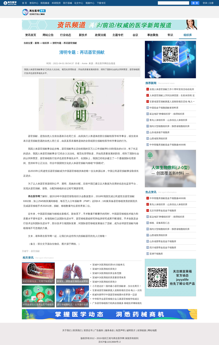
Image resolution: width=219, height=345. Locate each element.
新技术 (83, 35)
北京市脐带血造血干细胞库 (163, 210)
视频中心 (90, 3)
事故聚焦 (152, 35)
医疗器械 (67, 3)
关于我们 (66, 330)
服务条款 (109, 330)
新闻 (37, 43)
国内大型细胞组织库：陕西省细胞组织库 (170, 126)
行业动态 (65, 35)
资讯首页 (30, 35)
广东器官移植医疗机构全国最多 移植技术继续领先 (117, 303)
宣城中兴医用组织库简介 (104, 269)
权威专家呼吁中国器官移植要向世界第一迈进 (114, 294)
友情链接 (141, 330)
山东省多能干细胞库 (160, 132)
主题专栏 (117, 35)
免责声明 (120, 330)
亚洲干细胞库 (156, 253)
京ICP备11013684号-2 (109, 342)
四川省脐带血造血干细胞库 (163, 247)
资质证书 (88, 330)
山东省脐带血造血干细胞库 (163, 241)
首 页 (24, 3)
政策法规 (100, 35)
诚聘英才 (130, 330)
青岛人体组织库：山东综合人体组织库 (168, 120)
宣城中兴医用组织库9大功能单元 (108, 264)
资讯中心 (33, 3)
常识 (170, 35)
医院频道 (45, 3)
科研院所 (56, 3)
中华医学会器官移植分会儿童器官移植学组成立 (115, 299)
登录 (205, 3)
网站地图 (152, 330)
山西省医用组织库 (158, 138)
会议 (135, 35)
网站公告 (48, 35)
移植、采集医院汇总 (160, 223)
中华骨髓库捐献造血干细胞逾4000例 (168, 144)
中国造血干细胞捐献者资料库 (164, 107)
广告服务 (98, 330)
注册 (211, 3)
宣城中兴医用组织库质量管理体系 (109, 277)
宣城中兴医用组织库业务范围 (106, 273)
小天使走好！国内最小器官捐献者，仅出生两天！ (116, 286)
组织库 (188, 35)
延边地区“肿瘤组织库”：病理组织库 (167, 114)
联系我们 (77, 330)
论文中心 (78, 3)
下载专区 (101, 3)
